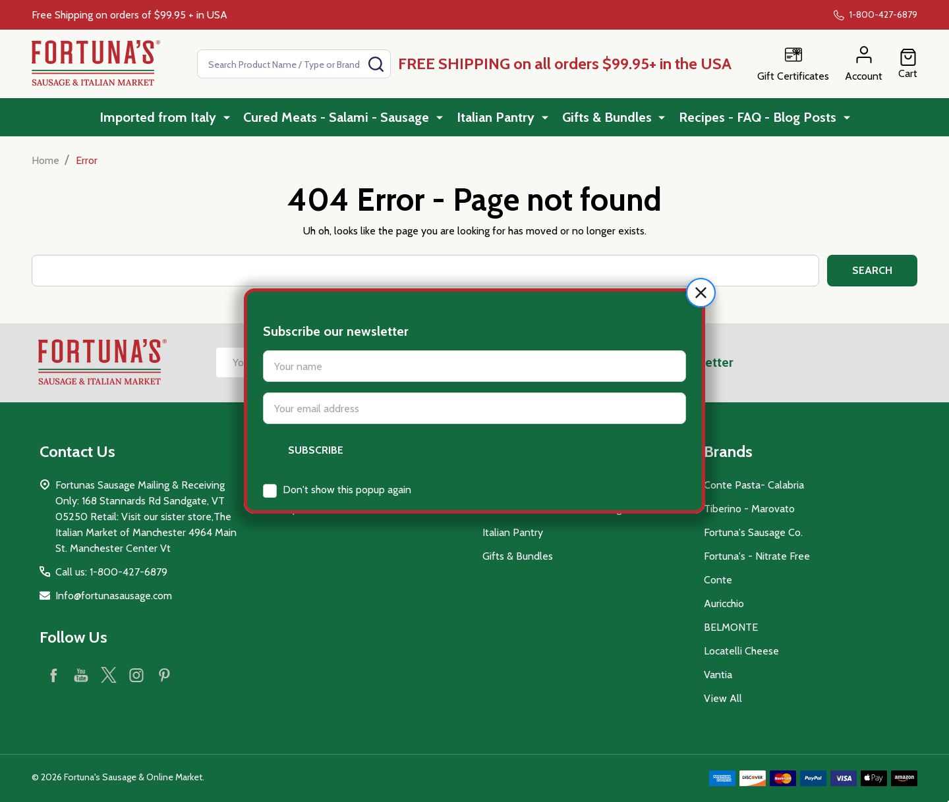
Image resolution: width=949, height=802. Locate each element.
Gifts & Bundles (608, 118)
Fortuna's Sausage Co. (753, 532)
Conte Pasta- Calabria (754, 485)
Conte (718, 580)
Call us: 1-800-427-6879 (111, 572)
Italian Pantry (498, 118)
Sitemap (280, 508)
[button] (701, 253)
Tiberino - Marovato (749, 508)
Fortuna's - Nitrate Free (757, 556)
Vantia (718, 674)
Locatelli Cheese (741, 651)
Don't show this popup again (347, 450)
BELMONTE (731, 627)
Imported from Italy (162, 118)
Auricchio (724, 603)
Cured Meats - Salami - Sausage (340, 118)
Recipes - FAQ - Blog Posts (758, 118)
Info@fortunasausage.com (113, 595)
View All (723, 698)
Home (45, 160)
